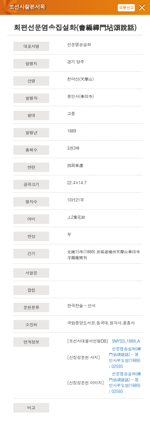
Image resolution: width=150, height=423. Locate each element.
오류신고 (126, 7)
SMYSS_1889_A (126, 341)
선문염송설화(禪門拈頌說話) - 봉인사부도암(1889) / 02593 (125, 357)
